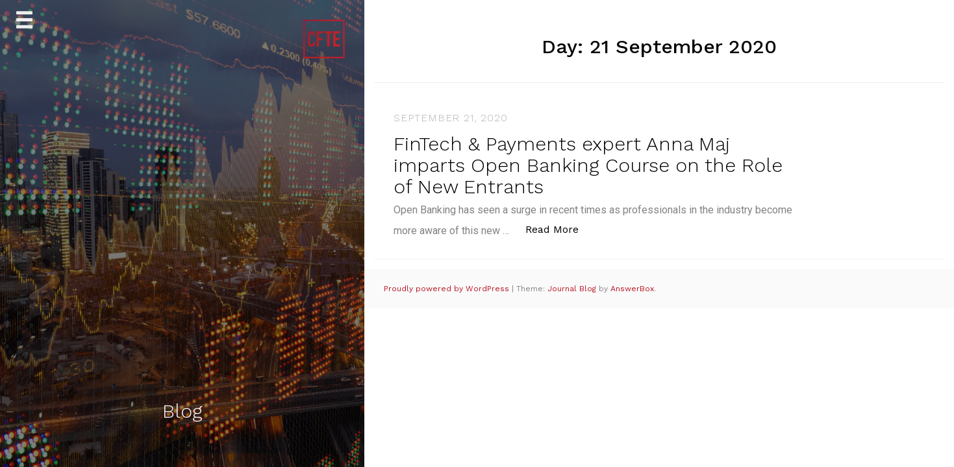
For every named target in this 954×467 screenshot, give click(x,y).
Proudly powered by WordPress (448, 288)
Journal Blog (573, 288)
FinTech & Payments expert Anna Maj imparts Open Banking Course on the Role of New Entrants (588, 165)
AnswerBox (632, 288)
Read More (558, 228)
